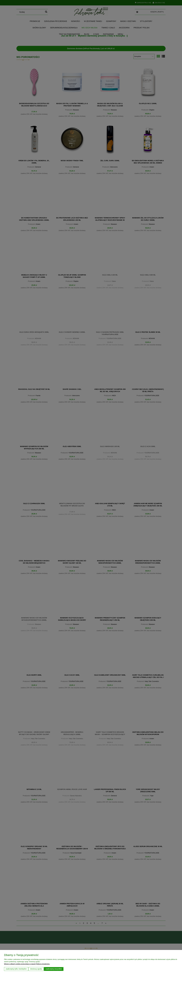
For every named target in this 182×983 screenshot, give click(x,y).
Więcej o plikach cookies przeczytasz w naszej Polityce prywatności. (27, 964)
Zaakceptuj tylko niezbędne (16, 969)
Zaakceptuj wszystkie (54, 969)
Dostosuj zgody (36, 969)
